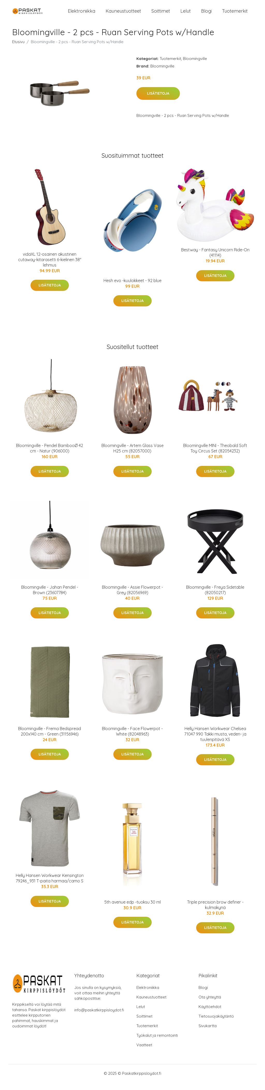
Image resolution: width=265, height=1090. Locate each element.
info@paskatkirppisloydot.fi (99, 1017)
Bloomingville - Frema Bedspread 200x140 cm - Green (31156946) (49, 739)
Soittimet (160, 15)
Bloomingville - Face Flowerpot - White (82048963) (132, 739)
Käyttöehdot (209, 1014)
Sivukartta (207, 1033)
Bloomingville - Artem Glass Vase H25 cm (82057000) (132, 456)
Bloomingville (195, 66)
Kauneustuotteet (123, 15)
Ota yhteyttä (209, 1004)
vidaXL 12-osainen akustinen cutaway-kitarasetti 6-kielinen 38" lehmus (49, 267)
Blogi (206, 15)
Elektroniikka (81, 15)
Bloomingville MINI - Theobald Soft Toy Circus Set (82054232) (215, 456)
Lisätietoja (158, 101)
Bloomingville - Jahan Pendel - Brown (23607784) (49, 597)
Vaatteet (144, 1052)
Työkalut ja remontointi (157, 1043)
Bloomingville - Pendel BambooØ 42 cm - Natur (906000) (49, 456)
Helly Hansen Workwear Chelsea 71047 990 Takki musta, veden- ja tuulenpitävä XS (215, 742)
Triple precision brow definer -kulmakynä (215, 912)
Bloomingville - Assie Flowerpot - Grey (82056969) (132, 597)
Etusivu (18, 49)
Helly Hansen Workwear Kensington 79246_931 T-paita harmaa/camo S (50, 886)
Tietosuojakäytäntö (216, 1023)
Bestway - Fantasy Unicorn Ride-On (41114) (215, 260)
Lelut (185, 15)
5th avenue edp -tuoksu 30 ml (132, 909)
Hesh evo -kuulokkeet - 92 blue (132, 288)
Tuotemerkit (235, 15)
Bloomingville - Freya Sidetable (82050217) (215, 597)
